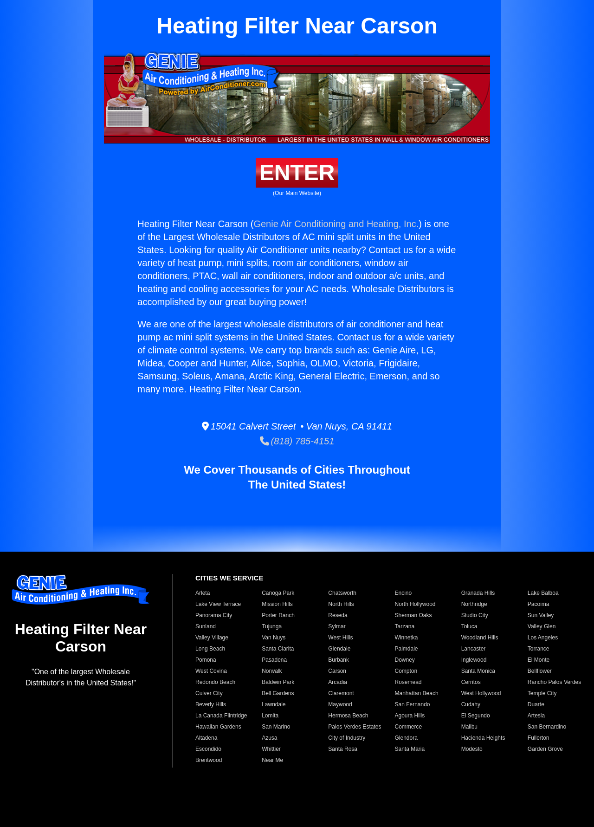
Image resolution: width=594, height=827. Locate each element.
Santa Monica (478, 671)
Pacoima (538, 604)
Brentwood (208, 760)
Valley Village (211, 637)
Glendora (405, 738)
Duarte (536, 704)
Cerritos (471, 682)
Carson (337, 671)
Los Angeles (543, 637)
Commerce (408, 726)
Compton (405, 671)
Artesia (536, 715)
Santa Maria (409, 749)
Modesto (472, 749)
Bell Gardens (278, 693)
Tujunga (272, 626)
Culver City (209, 693)
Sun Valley (541, 615)
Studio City (474, 615)
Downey (404, 660)
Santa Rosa (342, 749)
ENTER (297, 172)
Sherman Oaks (413, 615)
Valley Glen (541, 626)
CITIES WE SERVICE (229, 578)
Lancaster (473, 648)
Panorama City (213, 615)
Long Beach (210, 648)
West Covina (211, 671)
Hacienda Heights (483, 738)
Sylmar (336, 626)
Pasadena (274, 660)
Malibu (469, 726)
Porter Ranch (278, 615)
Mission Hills (277, 604)
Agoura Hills (409, 715)
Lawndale (273, 704)
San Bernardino (547, 726)
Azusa (269, 738)
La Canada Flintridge (221, 715)
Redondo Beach (215, 682)
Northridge (474, 604)
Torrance (538, 648)
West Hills (340, 637)
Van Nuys (273, 637)
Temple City (542, 693)
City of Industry (346, 738)
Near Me (272, 760)
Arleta (202, 593)
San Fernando (412, 704)
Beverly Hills (210, 704)
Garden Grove (545, 749)
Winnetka (406, 637)
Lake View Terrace (218, 604)
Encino (403, 593)
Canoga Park (278, 593)
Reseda (337, 615)
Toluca (469, 626)
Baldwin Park (278, 682)
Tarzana (404, 626)
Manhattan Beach (416, 693)
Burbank (338, 660)
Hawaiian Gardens (218, 726)
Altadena (206, 738)
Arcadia (337, 682)
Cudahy (470, 704)
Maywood (340, 704)
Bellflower (540, 671)
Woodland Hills (479, 637)
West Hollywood (481, 693)
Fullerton (538, 738)
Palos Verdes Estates (354, 726)
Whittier (271, 749)
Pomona (205, 660)
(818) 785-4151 (297, 441)
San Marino (276, 726)
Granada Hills (478, 593)
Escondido (208, 749)
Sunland (205, 626)
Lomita (270, 715)
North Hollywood (414, 604)
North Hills (341, 604)
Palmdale (406, 648)
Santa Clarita (278, 648)
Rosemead (407, 682)
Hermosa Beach (348, 715)
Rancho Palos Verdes (554, 682)
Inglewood (474, 660)
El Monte (538, 660)
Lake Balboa (543, 593)
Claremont (341, 693)
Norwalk (272, 671)
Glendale (339, 648)
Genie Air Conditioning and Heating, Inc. (336, 224)
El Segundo (475, 715)
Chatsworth (342, 593)
